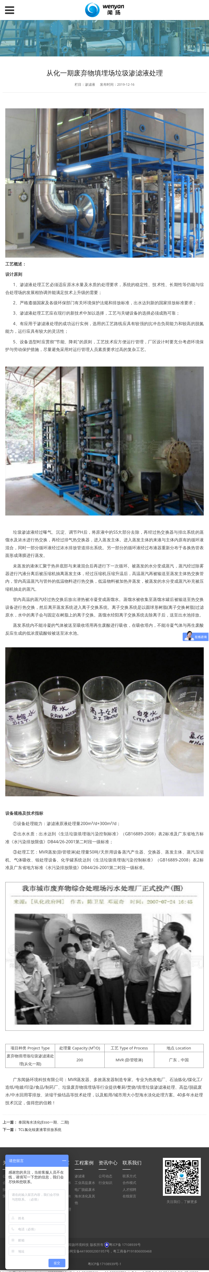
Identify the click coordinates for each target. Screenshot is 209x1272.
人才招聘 (129, 1189)
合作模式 (129, 1183)
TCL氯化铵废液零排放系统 (40, 1129)
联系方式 (129, 1176)
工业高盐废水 (85, 1183)
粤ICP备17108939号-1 (104, 1264)
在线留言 (129, 1196)
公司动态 (105, 1176)
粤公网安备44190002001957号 (86, 1251)
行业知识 (105, 1183)
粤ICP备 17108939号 (125, 1244)
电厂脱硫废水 (85, 1189)
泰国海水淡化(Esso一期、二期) (43, 1122)
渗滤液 (80, 1176)
